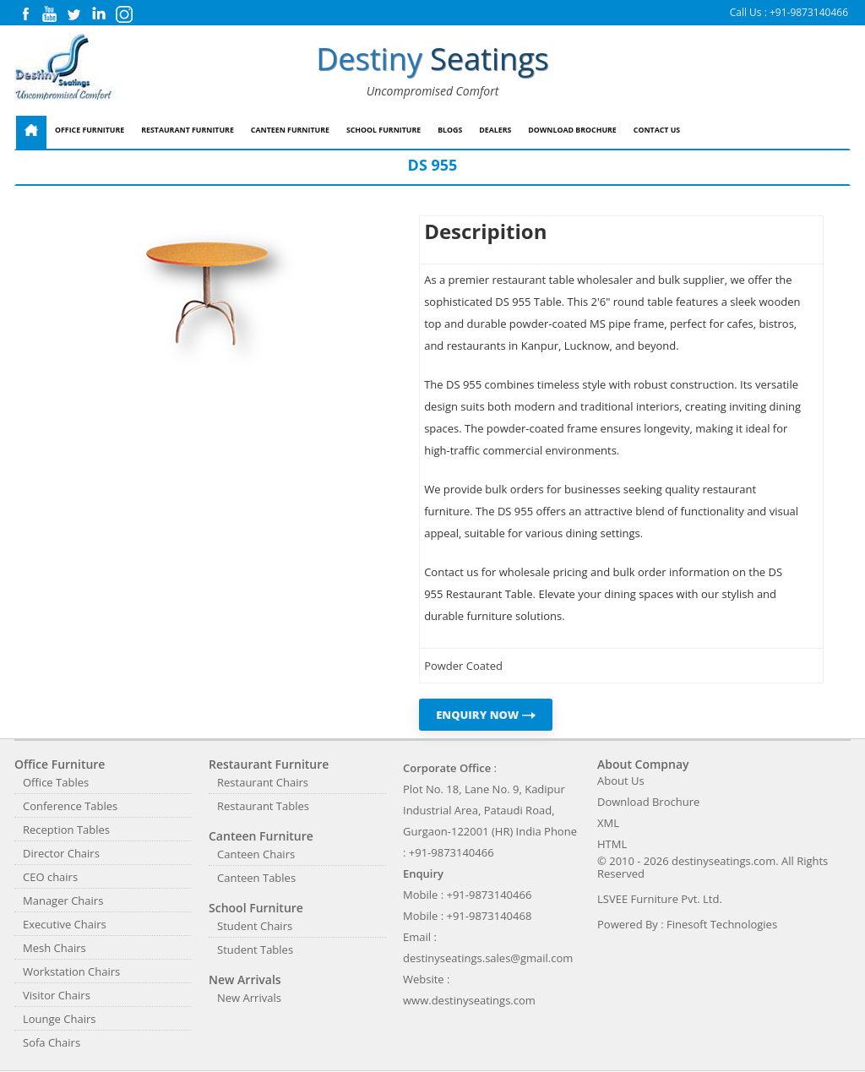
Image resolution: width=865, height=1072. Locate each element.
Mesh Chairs (54, 947)
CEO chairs (50, 876)
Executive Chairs (64, 924)
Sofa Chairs (51, 1042)
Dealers (495, 130)
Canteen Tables (256, 877)
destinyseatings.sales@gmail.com (488, 958)
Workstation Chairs (71, 971)
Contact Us (657, 130)
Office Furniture (89, 130)
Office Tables (56, 782)
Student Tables (255, 949)
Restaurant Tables (263, 806)
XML (608, 822)
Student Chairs (254, 925)
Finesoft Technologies (721, 924)
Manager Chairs (63, 900)
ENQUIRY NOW (486, 714)
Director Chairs (61, 853)
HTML (612, 844)
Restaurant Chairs (262, 782)
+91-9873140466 (809, 12)
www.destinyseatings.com (469, 1000)
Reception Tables (66, 829)
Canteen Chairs (256, 854)
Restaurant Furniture (187, 130)
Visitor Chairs (56, 995)
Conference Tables (70, 806)
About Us (621, 780)
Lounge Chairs (59, 1018)
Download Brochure (572, 130)
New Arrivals (249, 997)
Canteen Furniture (290, 130)
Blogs (450, 130)
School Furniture (383, 130)
